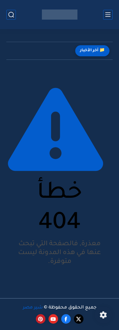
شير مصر (33, 307)
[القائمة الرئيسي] (108, 15)
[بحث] (11, 15)
